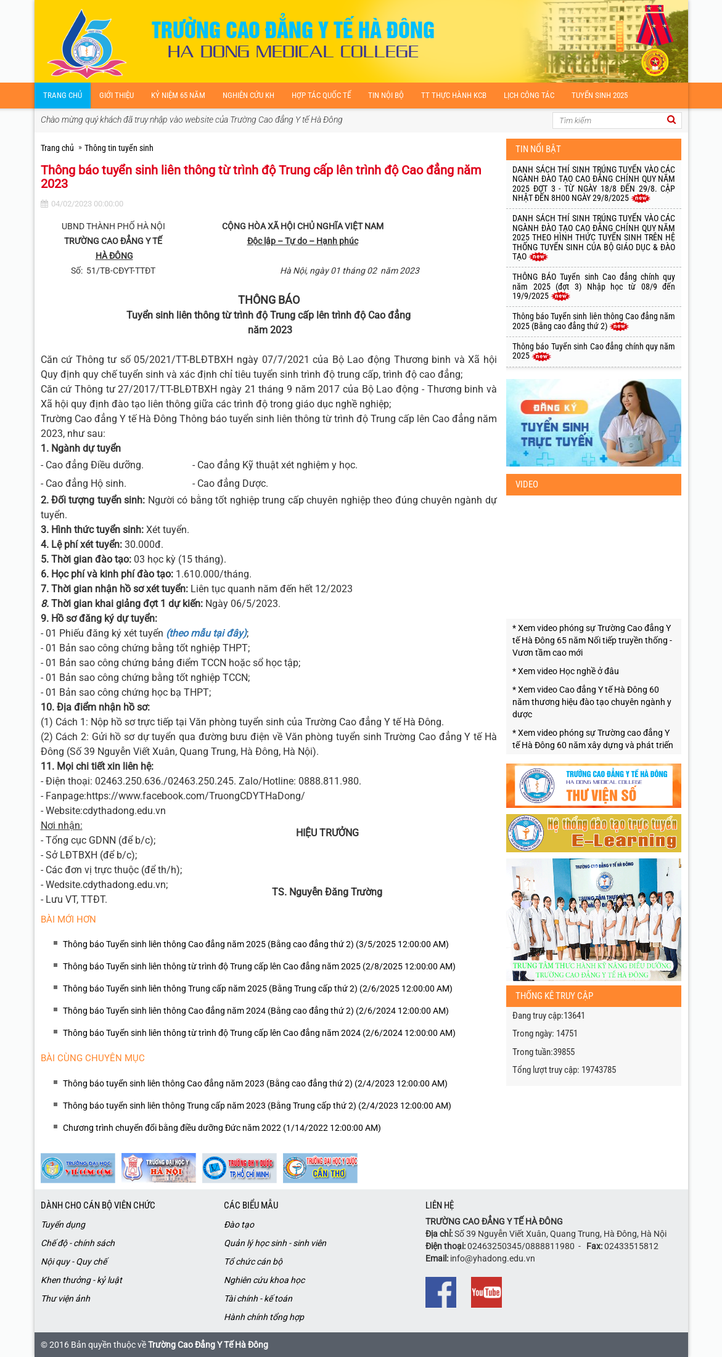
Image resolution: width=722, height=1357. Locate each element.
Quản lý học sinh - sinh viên (275, 1243)
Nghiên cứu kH (248, 95)
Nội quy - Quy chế (74, 1261)
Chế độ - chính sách (78, 1243)
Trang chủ (62, 95)
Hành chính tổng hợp (264, 1317)
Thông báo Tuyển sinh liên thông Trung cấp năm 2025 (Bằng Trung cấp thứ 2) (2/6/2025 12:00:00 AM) (258, 988)
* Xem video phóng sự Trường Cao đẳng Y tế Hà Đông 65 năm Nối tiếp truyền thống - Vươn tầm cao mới (592, 640)
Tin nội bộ (386, 95)
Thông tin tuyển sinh (119, 148)
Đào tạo (239, 1224)
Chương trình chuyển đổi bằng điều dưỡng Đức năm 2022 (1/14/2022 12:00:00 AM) (222, 1128)
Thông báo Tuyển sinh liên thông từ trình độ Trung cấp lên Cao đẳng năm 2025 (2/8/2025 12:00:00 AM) (259, 966)
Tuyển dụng (63, 1224)
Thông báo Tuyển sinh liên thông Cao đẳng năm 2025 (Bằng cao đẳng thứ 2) (594, 320)
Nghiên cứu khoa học (264, 1280)
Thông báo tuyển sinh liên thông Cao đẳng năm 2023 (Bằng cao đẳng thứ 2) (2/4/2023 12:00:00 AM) (255, 1083)
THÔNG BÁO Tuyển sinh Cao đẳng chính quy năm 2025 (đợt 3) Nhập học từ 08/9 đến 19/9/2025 (594, 286)
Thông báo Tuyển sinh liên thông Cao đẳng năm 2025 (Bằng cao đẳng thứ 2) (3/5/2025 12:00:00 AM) (256, 944)
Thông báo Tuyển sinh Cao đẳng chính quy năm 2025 (594, 351)
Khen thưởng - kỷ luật (81, 1280)
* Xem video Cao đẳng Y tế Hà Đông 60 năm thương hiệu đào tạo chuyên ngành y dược (591, 702)
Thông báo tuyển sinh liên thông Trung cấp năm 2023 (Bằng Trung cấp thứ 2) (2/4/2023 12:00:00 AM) (257, 1105)
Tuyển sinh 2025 (600, 95)
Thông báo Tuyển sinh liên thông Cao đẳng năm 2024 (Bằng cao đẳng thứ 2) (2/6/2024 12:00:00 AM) (256, 1011)
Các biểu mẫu (251, 1205)
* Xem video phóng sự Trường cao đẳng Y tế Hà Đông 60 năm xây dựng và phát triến (592, 739)
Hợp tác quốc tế (321, 95)
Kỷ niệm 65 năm (178, 95)
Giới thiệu (116, 95)
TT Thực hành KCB (453, 95)
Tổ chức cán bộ (253, 1261)
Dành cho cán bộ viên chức (98, 1205)
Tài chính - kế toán (258, 1298)
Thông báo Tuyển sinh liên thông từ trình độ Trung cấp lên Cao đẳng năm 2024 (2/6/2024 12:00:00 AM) (259, 1033)
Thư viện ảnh (65, 1298)
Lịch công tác (529, 95)
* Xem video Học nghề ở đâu (565, 671)
